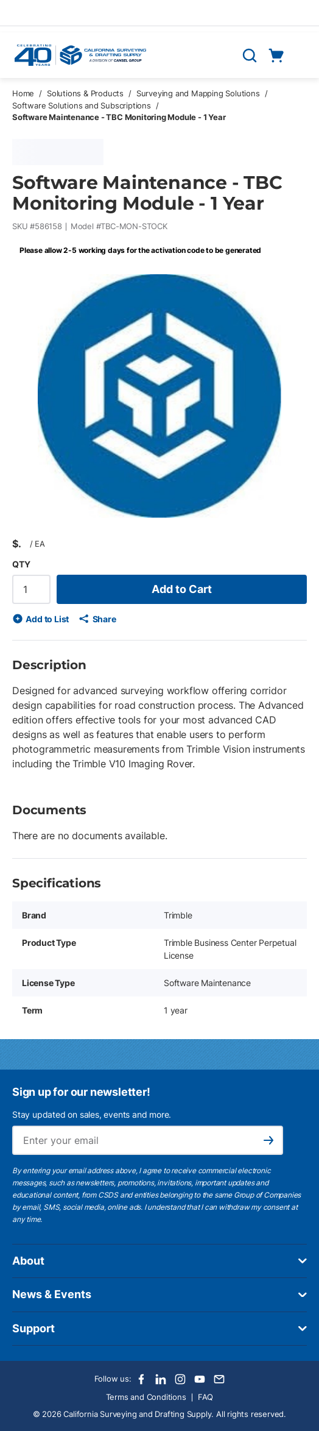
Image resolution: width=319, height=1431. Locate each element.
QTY (21, 564)
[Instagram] (180, 1379)
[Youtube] (200, 1379)
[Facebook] (141, 1379)
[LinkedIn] (161, 1379)
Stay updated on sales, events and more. (91, 1114)
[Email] (219, 1379)
